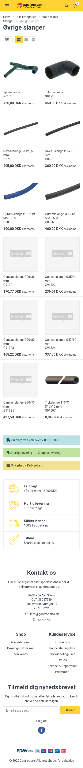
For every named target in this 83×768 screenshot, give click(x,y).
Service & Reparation (62, 666)
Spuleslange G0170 (11, 94)
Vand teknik (50, 17)
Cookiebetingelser (62, 654)
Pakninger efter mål (20, 648)
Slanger (8, 21)
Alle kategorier (26, 17)
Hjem (6, 17)
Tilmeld (69, 710)
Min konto (21, 654)
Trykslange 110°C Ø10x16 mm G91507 (57, 406)
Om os (62, 660)
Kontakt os (62, 642)
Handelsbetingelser (62, 648)
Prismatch (62, 672)
